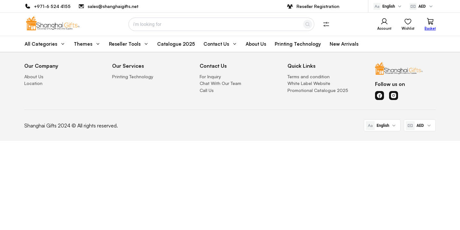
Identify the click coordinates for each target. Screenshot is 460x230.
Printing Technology (132, 76)
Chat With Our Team (220, 83)
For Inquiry (210, 76)
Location (33, 83)
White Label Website (309, 83)
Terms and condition (309, 76)
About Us (33, 76)
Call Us (207, 90)
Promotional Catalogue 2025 (318, 90)
